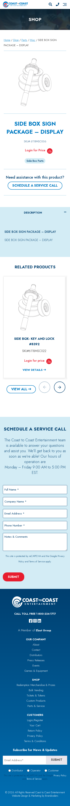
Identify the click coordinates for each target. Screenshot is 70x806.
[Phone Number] (57, 4)
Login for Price (35, 150)
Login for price (34, 360)
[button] (59, 387)
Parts (24, 40)
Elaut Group (43, 630)
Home (7, 40)
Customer (53, 770)
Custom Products (36, 701)
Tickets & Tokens (36, 695)
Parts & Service (36, 706)
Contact (36, 650)
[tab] (35, 212)
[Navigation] (65, 4)
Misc (32, 40)
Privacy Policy (35, 736)
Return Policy (35, 731)
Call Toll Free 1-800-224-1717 (35, 614)
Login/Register (35, 720)
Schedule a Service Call (35, 185)
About (36, 645)
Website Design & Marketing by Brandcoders (35, 796)
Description (33, 212)
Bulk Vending (36, 690)
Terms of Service (37, 561)
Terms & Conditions (35, 741)
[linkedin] (39, 621)
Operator (35, 770)
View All (19, 389)
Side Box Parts (35, 161)
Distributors (36, 655)
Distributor (17, 770)
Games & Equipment (36, 671)
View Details (33, 370)
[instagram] (35, 621)
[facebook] (30, 621)
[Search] (50, 4)
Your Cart (35, 725)
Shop (16, 40)
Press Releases (36, 660)
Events (36, 666)
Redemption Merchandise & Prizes (36, 685)
